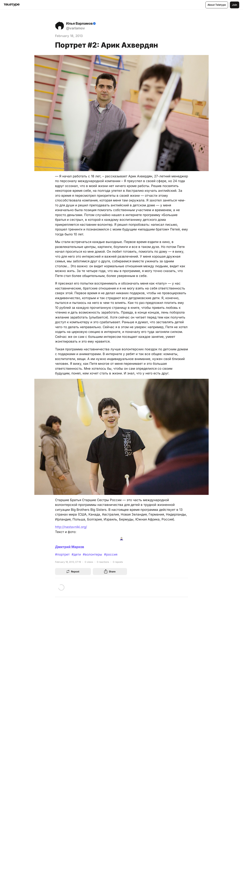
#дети (76, 554)
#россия (110, 554)
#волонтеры (92, 554)
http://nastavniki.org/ (71, 527)
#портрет (62, 554)
